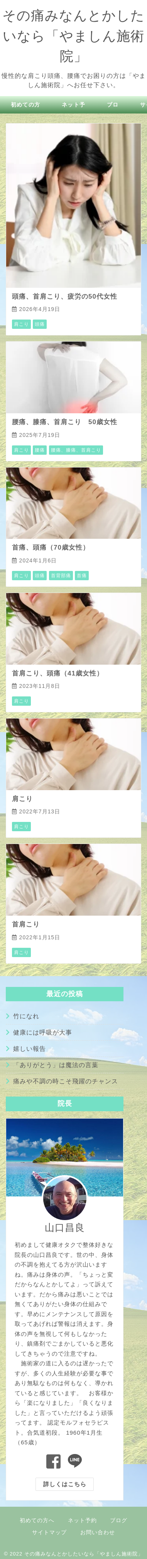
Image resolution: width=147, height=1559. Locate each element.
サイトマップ (49, 1532)
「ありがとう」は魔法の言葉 (55, 1065)
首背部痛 (61, 575)
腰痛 (40, 450)
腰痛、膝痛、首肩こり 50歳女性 (64, 422)
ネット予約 (82, 1520)
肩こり (21, 324)
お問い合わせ (97, 1532)
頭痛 (40, 324)
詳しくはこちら (64, 1484)
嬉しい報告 (29, 1048)
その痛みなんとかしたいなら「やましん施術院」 (73, 35)
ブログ (118, 1520)
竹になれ (26, 1016)
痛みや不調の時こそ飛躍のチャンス (65, 1081)
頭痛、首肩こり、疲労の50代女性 (64, 296)
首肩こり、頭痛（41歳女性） (57, 673)
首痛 (82, 575)
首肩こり (26, 924)
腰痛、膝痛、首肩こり (76, 450)
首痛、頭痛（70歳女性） (51, 547)
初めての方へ (37, 1520)
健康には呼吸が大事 (42, 1032)
